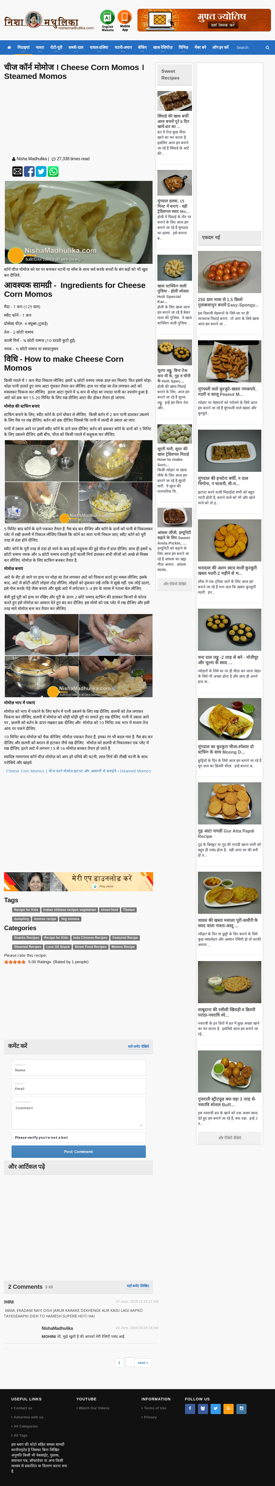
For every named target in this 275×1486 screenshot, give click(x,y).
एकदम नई (212, 237)
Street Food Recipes (85, 947)
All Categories (25, 1426)
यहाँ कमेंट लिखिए (138, 1286)
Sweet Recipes (172, 74)
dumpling (21, 919)
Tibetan (119, 910)
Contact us (23, 1408)
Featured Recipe (117, 938)
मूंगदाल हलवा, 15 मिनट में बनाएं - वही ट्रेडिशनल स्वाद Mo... (174, 206)
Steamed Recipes (26, 947)
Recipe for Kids (25, 910)
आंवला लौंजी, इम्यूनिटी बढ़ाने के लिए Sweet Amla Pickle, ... (173, 532)
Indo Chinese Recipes (84, 938)
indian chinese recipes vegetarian (65, 910)
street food (102, 910)
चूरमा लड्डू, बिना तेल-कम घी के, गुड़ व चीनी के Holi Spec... (174, 370)
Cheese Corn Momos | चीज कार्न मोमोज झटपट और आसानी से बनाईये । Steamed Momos (79, 770)
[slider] (15, 962)
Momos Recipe (115, 947)
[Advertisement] (78, 119)
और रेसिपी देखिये (174, 579)
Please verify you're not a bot (41, 1137)
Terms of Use (155, 1408)
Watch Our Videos (94, 1408)
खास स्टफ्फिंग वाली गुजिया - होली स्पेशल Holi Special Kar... (173, 291)
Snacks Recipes (25, 938)
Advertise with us (28, 1417)
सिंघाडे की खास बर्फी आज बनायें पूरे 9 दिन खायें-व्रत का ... (172, 121)
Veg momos (66, 919)
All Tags (20, 1435)
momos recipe (43, 919)
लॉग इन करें (220, 47)
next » (143, 1363)
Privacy (150, 1417)
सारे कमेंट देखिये (138, 1047)
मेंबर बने (200, 47)
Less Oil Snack (55, 947)
